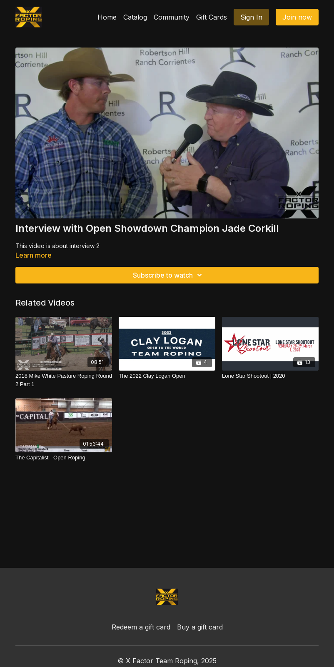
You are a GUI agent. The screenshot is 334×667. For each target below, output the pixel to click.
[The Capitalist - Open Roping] (63, 458)
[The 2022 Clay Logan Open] (167, 376)
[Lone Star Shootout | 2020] (270, 376)
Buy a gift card (200, 627)
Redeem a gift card (141, 627)
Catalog (135, 17)
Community (171, 17)
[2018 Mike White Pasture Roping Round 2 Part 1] (63, 380)
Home (107, 17)
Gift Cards (211, 17)
